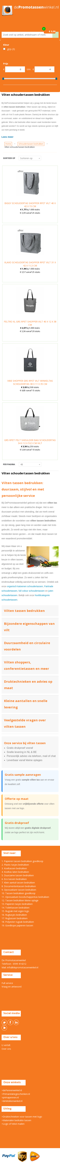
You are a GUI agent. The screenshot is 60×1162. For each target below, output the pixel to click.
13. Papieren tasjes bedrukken (17, 903)
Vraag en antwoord (11, 986)
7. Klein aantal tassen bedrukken (18, 882)
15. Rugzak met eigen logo (15, 911)
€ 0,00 (52, 31)
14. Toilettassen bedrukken (15, 907)
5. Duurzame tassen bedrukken (18, 875)
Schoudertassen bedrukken (31, 143)
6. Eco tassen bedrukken (14, 879)
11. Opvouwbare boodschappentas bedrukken (25, 896)
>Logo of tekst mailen (13, 1123)
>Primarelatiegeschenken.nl (16, 1093)
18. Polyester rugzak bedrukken (18, 921)
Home (8, 143)
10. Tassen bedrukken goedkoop (18, 893)
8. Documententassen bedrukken (19, 886)
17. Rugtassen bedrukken (15, 918)
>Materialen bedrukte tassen (16, 1120)
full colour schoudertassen (32, 591)
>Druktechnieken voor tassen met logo (22, 1116)
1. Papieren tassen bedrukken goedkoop (22, 861)
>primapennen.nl (10, 1097)
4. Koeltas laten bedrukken (15, 871)
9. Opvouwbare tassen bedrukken (19, 889)
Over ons (6, 1048)
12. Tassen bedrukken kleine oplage (20, 900)
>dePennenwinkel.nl (12, 1090)
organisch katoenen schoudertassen (25, 586)
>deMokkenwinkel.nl (12, 1100)
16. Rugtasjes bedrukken (14, 914)
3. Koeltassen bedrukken (14, 868)
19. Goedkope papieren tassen (17, 925)
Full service (7, 983)
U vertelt (6, 1045)
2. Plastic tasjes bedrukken (15, 864)
